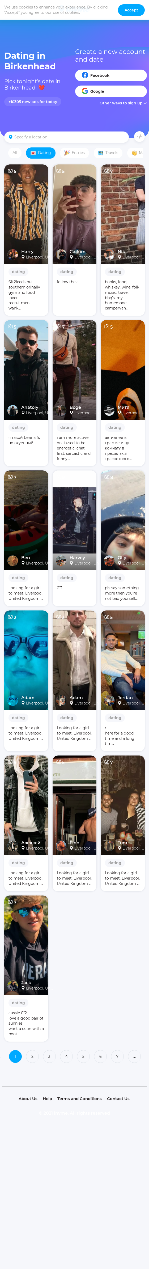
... (134, 1056)
